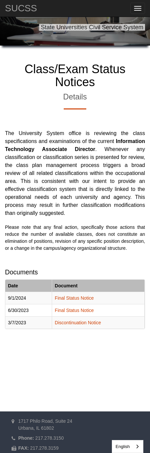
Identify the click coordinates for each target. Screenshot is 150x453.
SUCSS (21, 8)
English (122, 446)
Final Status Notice (74, 298)
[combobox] (127, 446)
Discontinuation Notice (78, 322)
